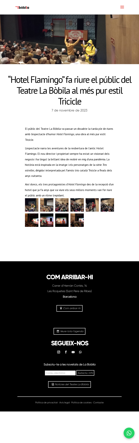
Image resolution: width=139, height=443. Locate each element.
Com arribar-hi (71, 308)
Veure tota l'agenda (71, 331)
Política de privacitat (46, 402)
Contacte (98, 402)
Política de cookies (81, 402)
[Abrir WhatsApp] (129, 433)
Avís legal (64, 402)
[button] (31, 205)
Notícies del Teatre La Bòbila (72, 384)
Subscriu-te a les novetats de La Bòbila (69, 364)
